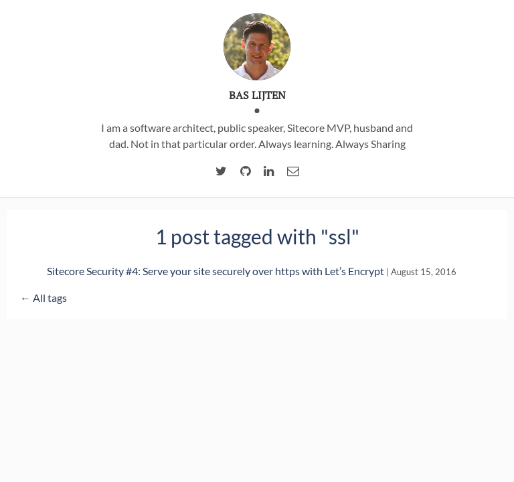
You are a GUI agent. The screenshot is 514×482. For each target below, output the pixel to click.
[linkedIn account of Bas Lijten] (268, 171)
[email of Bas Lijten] (293, 171)
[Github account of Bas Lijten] (245, 171)
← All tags (43, 297)
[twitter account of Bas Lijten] (221, 171)
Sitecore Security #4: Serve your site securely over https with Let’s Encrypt (215, 270)
